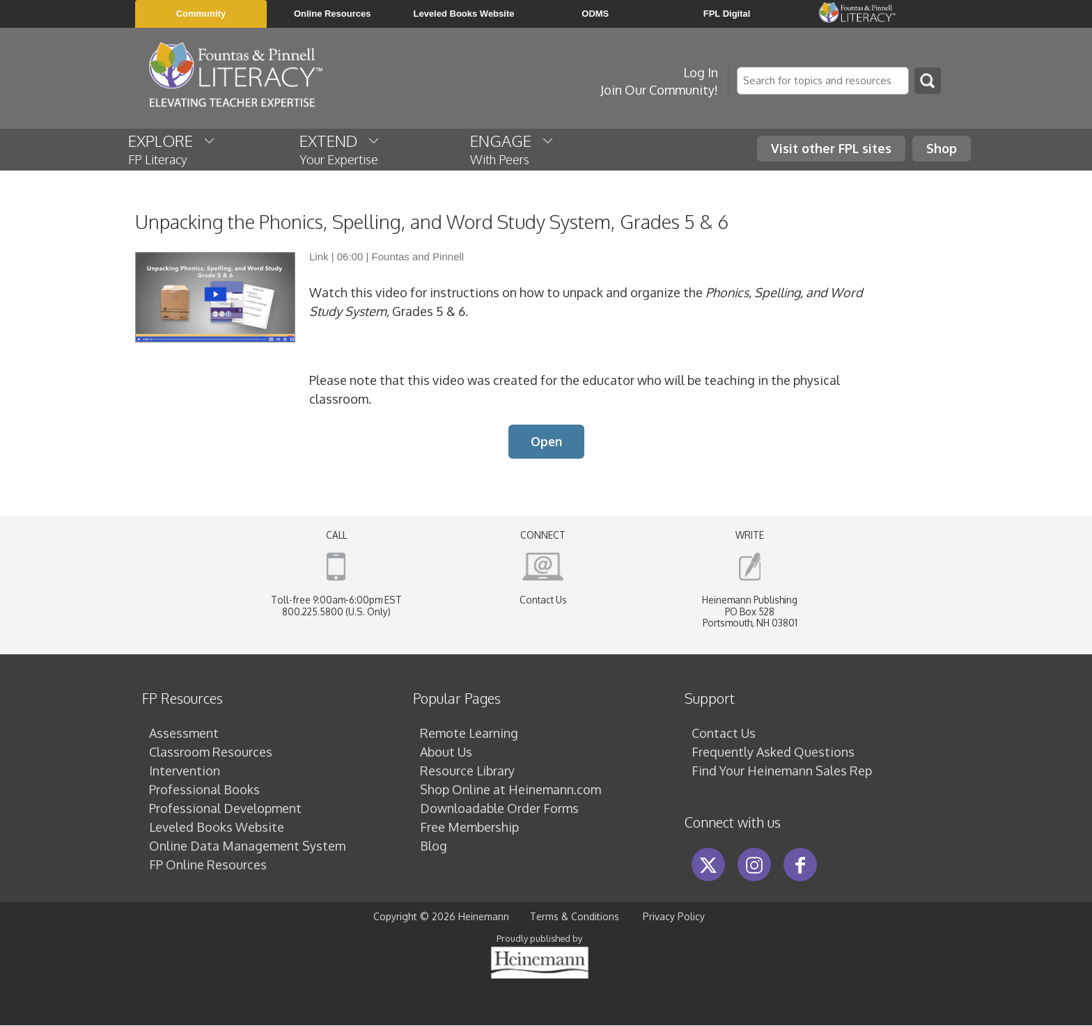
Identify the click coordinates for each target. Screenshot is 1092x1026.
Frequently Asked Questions (773, 752)
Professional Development (225, 808)
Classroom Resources (210, 752)
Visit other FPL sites (831, 148)
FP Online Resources (208, 865)
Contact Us (543, 600)
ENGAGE (512, 149)
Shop (941, 148)
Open (546, 442)
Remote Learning (469, 733)
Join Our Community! (659, 89)
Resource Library (467, 771)
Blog (433, 846)
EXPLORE (172, 149)
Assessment (184, 733)
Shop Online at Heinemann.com (510, 790)
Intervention (184, 771)
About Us (446, 752)
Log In (700, 72)
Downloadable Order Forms (499, 808)
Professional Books (204, 790)
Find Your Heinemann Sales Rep (782, 771)
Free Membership (469, 827)
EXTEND (340, 149)
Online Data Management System (247, 846)
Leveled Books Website (216, 827)
